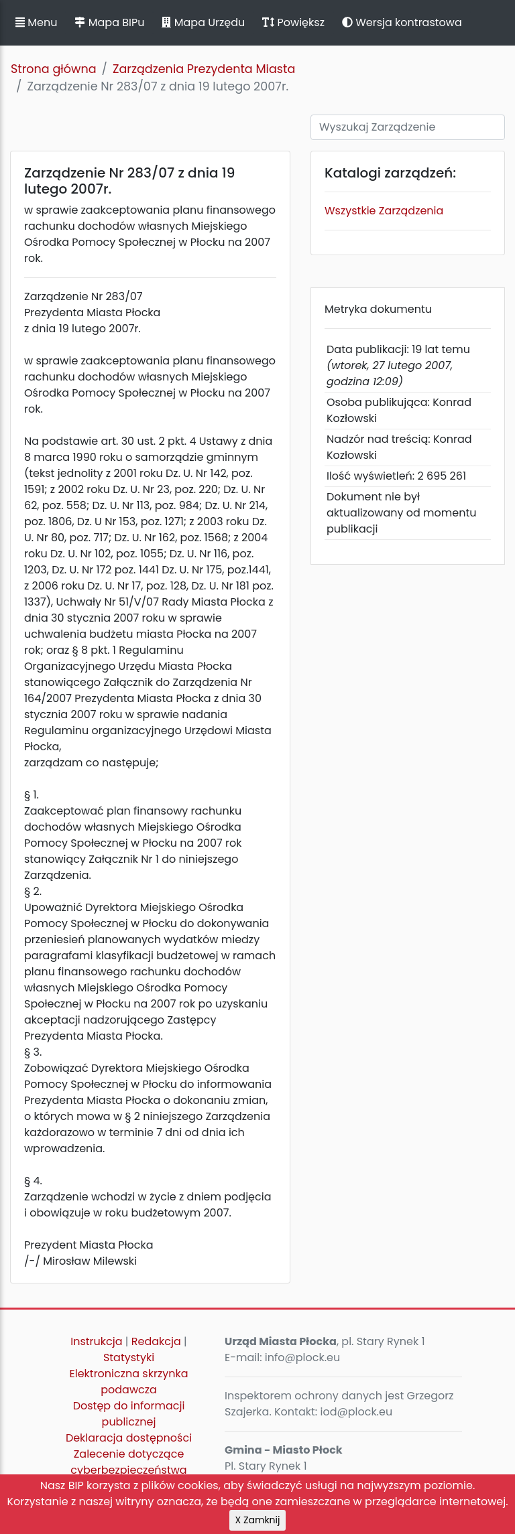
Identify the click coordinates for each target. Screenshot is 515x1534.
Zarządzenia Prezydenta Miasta (204, 69)
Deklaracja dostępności (129, 1438)
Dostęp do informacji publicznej (129, 1414)
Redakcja (156, 1341)
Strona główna (54, 69)
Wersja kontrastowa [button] (402, 22)
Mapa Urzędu (203, 22)
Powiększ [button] (293, 22)
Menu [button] (36, 22)
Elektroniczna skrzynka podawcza (129, 1381)
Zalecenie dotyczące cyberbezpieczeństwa (128, 1462)
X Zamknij (257, 1520)
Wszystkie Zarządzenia (384, 210)
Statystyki (128, 1357)
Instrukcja (96, 1341)
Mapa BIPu (109, 22)
